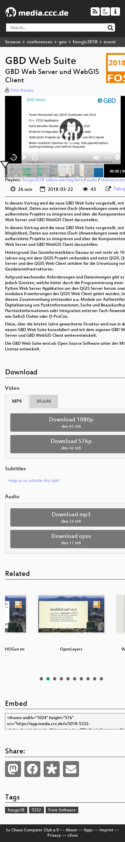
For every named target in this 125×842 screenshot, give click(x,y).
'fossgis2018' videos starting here (52, 180)
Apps (88, 830)
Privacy (54, 835)
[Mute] (96, 157)
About (71, 830)
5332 (36, 810)
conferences (40, 42)
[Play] (24, 157)
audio (92, 180)
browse (13, 42)
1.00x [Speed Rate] (108, 158)
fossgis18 (16, 810)
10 (101, 678)
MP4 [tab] (17, 401)
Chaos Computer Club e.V (35, 830)
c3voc (72, 835)
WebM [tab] (43, 401)
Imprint (106, 830)
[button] (71, 130)
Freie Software (62, 810)
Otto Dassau (22, 90)
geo (63, 42)
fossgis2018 (85, 42)
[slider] (54, 171)
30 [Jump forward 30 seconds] (35, 157)
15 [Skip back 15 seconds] (13, 157)
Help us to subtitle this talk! (34, 481)
